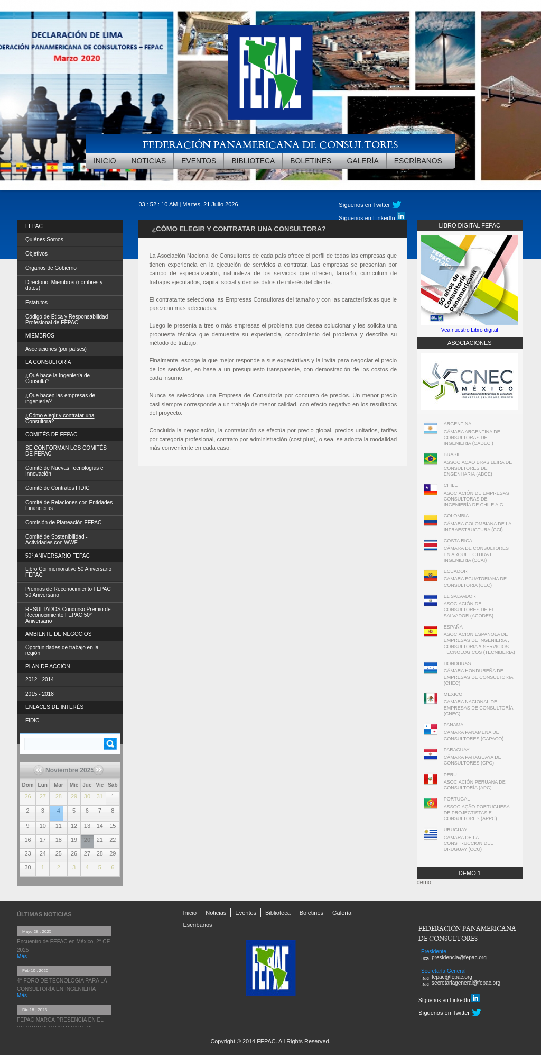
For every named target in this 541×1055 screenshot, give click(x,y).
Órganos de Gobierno (51, 268)
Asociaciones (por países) (56, 349)
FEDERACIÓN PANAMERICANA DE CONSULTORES (270, 144)
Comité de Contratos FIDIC (57, 488)
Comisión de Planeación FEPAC (63, 522)
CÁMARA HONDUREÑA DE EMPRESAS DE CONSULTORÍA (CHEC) (478, 677)
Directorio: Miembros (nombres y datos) (63, 285)
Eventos (198, 161)
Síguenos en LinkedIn (372, 216)
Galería (362, 161)
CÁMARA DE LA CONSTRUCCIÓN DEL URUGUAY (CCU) (468, 843)
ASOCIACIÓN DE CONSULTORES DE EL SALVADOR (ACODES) (469, 610)
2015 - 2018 (39, 694)
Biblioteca (253, 161)
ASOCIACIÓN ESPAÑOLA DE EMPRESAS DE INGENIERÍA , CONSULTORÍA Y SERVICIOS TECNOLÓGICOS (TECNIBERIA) (479, 643)
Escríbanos (418, 161)
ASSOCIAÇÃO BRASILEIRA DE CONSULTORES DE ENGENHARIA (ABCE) (478, 468)
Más (22, 956)
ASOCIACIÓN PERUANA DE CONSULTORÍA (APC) (475, 784)
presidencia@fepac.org (459, 957)
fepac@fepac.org (452, 977)
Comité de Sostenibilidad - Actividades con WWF (56, 539)
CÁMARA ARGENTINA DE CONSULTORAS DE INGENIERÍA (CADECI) (472, 438)
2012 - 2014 (39, 680)
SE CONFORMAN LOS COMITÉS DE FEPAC (66, 451)
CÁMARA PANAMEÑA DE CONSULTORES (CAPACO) (474, 735)
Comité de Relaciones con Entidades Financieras (69, 505)
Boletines (310, 161)
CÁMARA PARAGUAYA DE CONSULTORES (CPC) (472, 760)
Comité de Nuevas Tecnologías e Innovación (64, 471)
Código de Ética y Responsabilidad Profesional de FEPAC (66, 319)
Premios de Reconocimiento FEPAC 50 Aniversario (68, 592)
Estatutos (36, 302)
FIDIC (32, 720)
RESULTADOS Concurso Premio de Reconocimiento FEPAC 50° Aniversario (68, 615)
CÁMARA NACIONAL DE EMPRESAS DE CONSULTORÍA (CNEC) (478, 707)
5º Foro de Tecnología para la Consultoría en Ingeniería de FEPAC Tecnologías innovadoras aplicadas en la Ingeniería (56, 807)
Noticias (149, 161)
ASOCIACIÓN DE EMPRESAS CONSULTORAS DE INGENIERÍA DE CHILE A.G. (476, 499)
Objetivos (36, 254)
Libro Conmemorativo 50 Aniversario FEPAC (68, 572)
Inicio (105, 161)
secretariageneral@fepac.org (466, 983)
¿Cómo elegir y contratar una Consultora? (60, 418)
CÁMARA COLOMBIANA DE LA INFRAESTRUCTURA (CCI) (477, 526)
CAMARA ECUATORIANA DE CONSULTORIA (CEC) (475, 581)
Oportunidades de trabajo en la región (61, 650)
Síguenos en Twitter (364, 205)
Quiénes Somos (44, 239)
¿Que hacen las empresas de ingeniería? (60, 398)
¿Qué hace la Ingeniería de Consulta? (57, 378)
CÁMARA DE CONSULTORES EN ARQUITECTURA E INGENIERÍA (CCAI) (476, 554)
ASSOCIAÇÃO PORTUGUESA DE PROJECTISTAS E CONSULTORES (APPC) (476, 813)
